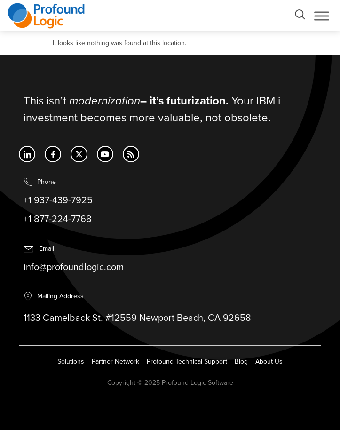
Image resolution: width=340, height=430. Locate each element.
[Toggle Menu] (321, 15)
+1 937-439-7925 (58, 201)
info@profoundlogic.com (74, 267)
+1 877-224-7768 (58, 219)
